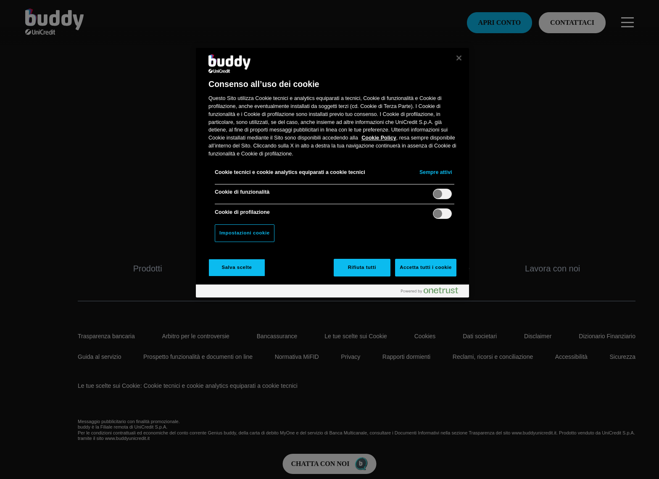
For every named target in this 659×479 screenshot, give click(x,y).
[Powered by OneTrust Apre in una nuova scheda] (433, 292)
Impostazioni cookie (244, 232)
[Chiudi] (459, 58)
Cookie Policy (378, 138)
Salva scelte (237, 267)
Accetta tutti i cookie (426, 267)
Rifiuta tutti (362, 267)
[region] (332, 172)
